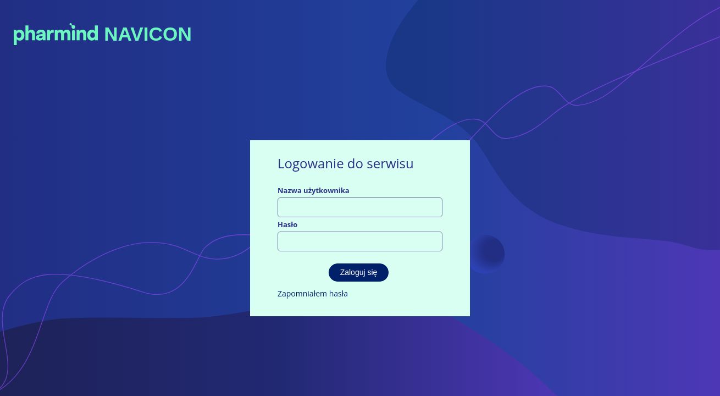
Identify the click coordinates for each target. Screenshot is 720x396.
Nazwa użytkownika (314, 190)
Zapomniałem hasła (313, 293)
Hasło (287, 224)
